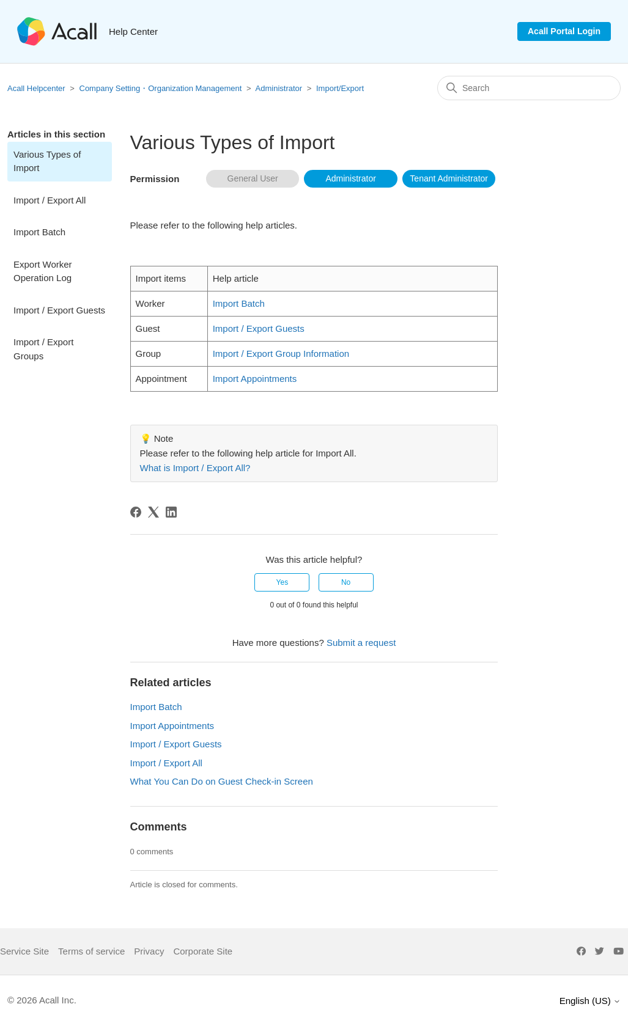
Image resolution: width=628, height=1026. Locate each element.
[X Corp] (153, 512)
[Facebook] (135, 512)
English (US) (590, 1000)
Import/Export (340, 88)
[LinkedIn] (171, 512)
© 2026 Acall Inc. (41, 1000)
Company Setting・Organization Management (160, 88)
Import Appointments (255, 378)
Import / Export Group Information (281, 353)
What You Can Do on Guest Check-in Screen (221, 781)
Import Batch (39, 232)
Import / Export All (49, 200)
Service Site (24, 951)
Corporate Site (202, 951)
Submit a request (361, 642)
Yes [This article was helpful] (282, 582)
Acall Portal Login (564, 31)
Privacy (149, 951)
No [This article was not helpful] (345, 582)
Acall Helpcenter (36, 88)
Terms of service (91, 951)
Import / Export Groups (43, 349)
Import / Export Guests (59, 310)
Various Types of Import (47, 161)
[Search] (529, 88)
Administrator (279, 88)
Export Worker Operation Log (42, 271)
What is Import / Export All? (195, 468)
